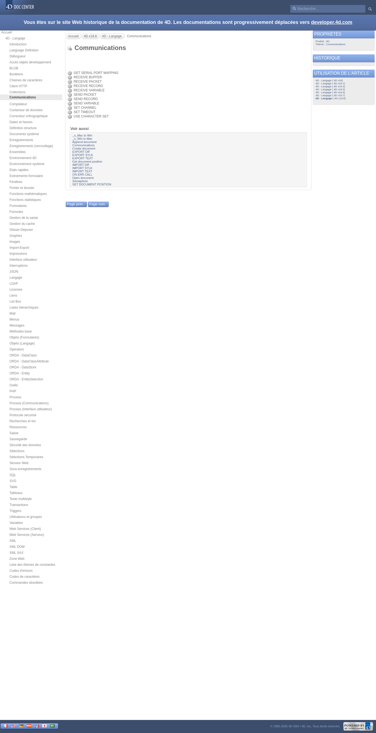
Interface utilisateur (23, 260)
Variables (16, 523)
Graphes (16, 236)
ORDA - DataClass (23, 355)
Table (13, 487)
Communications (83, 145)
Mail (12, 313)
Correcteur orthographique (29, 116)
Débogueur (18, 56)
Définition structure (23, 128)
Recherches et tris (23, 421)
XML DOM (17, 547)
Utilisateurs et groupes (26, 517)
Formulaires (18, 206)
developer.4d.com (331, 22)
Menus (14, 319)
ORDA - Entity (20, 373)
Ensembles (18, 152)
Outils (14, 385)
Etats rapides (19, 170)
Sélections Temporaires (26, 457)
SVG (13, 481)
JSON (14, 272)
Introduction (18, 44)
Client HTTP (18, 86)
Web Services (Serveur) (27, 535)
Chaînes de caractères (26, 80)
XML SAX (17, 553)
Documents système (24, 134)
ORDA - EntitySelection (26, 379)
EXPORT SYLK (82, 155)
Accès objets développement (30, 62)
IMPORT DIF (81, 164)
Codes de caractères (25, 577)
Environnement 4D (23, 158)
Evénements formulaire (26, 176)
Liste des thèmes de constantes (32, 565)
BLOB (14, 68)
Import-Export (19, 248)
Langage (16, 277)
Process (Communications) (29, 403)
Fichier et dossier (22, 188)
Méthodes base (21, 331)
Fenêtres (16, 182)
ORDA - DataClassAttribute (29, 361)
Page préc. (75, 204)
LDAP (14, 283)
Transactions (19, 505)
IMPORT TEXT (82, 171)
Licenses (16, 289)
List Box (15, 301)
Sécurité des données (25, 445)
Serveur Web (19, 463)
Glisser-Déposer (21, 230)
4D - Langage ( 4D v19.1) (330, 83)
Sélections (17, 451)
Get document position (87, 161)
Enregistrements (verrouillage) (31, 146)
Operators (17, 349)
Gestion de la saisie (24, 218)
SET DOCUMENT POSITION (91, 184)
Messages (17, 325)
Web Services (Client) (25, 529)
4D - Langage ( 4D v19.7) (330, 95)
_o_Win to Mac (82, 138)
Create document (83, 148)
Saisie (14, 433)
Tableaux (16, 493)
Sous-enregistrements (25, 469)
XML (13, 541)
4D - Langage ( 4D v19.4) (330, 86)
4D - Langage (15, 38)
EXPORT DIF (81, 151)
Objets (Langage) (22, 343)
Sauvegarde (18, 439)
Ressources (18, 427)
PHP (13, 391)
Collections (18, 92)
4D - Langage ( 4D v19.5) (330, 89)
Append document (84, 142)
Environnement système (27, 164)
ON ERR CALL (82, 174)
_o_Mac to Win (82, 135)
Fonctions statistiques (25, 200)
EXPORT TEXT (82, 158)
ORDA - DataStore (23, 367)
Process (15, 397)
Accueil (6, 32)
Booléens (16, 74)
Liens (13, 295)
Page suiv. (97, 204)
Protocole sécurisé (23, 415)
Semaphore (80, 181)
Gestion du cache (22, 224)
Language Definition (24, 50)
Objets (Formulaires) (24, 337)
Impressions (18, 254)
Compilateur (18, 104)
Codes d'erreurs (21, 571)
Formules (16, 212)
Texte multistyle (21, 499)
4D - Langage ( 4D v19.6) (330, 92)
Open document (83, 177)
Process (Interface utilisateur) (31, 409)
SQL (13, 475)
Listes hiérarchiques (24, 307)
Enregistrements (21, 140)
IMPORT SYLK (82, 168)
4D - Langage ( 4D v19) (329, 80)
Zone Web (17, 559)
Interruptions (19, 266)
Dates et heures (21, 122)
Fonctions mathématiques (28, 194)
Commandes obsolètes (26, 583)
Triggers (15, 511)
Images (15, 242)
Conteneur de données (26, 110)
